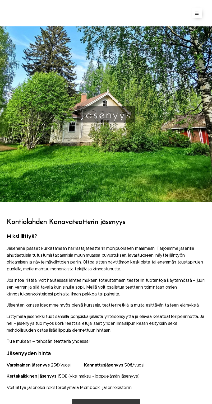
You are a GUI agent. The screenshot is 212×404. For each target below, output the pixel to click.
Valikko (195, 13)
